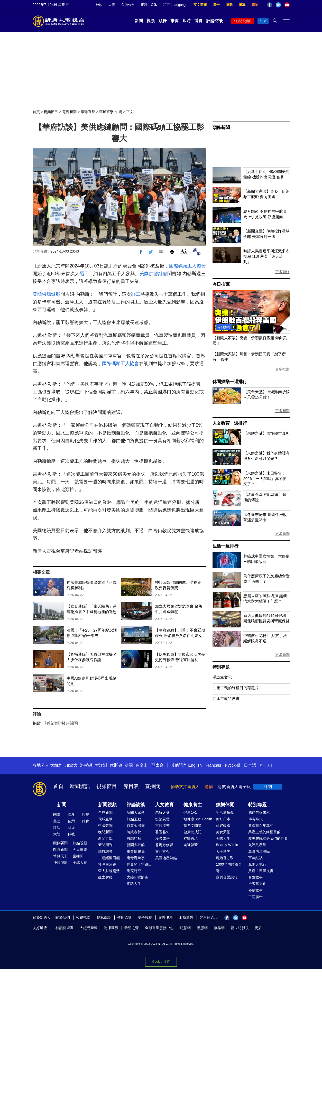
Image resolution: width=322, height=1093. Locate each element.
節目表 (131, 786)
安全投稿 (145, 917)
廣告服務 (165, 917)
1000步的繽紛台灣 (229, 867)
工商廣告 (255, 897)
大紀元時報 (89, 928)
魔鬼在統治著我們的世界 (268, 838)
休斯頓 (116, 765)
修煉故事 (255, 890)
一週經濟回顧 (109, 858)
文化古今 (162, 851)
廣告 (216, 5)
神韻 (99, 5)
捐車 (242, 5)
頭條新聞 (221, 127)
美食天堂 (223, 832)
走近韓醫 (190, 845)
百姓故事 (255, 877)
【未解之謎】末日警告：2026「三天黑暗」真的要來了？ (265, 478)
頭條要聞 (60, 843)
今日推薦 (221, 284)
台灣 (71, 821)
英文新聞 (200, 5)
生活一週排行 (225, 546)
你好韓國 (223, 825)
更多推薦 (282, 369)
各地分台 (128, 5)
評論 (56, 828)
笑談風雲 (162, 819)
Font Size (183, 251)
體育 (85, 821)
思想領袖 (134, 838)
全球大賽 (80, 862)
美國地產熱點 (166, 858)
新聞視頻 (107, 804)
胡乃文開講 (192, 825)
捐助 (229, 5)
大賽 (111, 5)
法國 (129, 765)
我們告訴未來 (259, 812)
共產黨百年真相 (260, 825)
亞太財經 (105, 877)
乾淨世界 (111, 928)
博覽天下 (60, 856)
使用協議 (124, 917)
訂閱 (268, 786)
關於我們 (63, 917)
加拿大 (71, 765)
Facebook (269, 4)
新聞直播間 (243, 21)
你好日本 (223, 819)
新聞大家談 (136, 812)
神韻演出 (60, 862)
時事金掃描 (136, 825)
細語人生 (134, 884)
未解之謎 (162, 812)
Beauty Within (227, 845)
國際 (56, 814)
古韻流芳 (162, 825)
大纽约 (56, 765)
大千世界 (223, 851)
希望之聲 (131, 928)
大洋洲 (101, 765)
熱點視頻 (80, 843)
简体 (153, 5)
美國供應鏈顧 (153, 273)
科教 (71, 834)
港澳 (71, 814)
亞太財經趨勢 (109, 871)
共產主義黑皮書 (226, 698)
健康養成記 (192, 832)
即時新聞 (60, 849)
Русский (232, 765)
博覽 (198, 20)
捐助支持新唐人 (185, 786)
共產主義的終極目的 (264, 832)
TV (264, 21)
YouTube (287, 4)
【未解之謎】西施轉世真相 (266, 433)
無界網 (219, 928)
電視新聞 (69, 112)
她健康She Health (197, 819)
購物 (255, 5)
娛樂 (85, 814)
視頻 (150, 20)
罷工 (84, 273)
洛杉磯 (86, 765)
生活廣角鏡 (225, 812)
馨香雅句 (162, 832)
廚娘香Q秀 (224, 858)
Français (213, 765)
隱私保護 (104, 917)
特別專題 (221, 667)
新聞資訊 (80, 786)
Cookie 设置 (161, 962)
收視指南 (83, 917)
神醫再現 (190, 838)
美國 (56, 821)
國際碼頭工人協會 (187, 265)
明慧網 (185, 928)
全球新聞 (105, 812)
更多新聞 (282, 411)
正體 (144, 5)
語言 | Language (175, 5)
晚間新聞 (105, 832)
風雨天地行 (257, 864)
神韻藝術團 (64, 928)
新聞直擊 (105, 838)
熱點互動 (134, 819)
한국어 (266, 765)
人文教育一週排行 (230, 423)
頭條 (163, 20)
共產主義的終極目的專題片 (236, 688)
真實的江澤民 (259, 851)
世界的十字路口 (139, 864)
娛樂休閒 (225, 804)
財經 (71, 828)
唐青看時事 (136, 858)
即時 (186, 20)
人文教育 (164, 804)
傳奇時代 (255, 819)
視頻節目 (51, 112)
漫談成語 (162, 838)
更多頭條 (282, 272)
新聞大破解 (136, 845)
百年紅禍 (255, 858)
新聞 (139, 20)
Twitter (278, 4)
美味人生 (223, 838)
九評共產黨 (257, 845)
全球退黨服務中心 (159, 928)
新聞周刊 (105, 845)
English (194, 765)
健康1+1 (190, 812)
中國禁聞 (105, 825)
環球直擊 (88, 112)
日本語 (250, 765)
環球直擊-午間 (110, 112)
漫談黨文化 (222, 677)
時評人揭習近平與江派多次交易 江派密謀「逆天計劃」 (266, 256)
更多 (258, 928)
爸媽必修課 (164, 845)
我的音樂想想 (226, 877)
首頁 (36, 112)
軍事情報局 (136, 851)
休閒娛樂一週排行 (230, 381)
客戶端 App (208, 917)
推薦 (174, 20)
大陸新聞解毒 (137, 877)
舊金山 (141, 765)
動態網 (202, 928)
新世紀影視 (240, 928)
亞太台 (157, 765)
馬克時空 (134, 871)
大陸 (56, 834)
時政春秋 (134, 832)
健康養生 (192, 804)
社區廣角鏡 (107, 864)
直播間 (152, 786)
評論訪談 (214, 20)
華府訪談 (105, 851)
